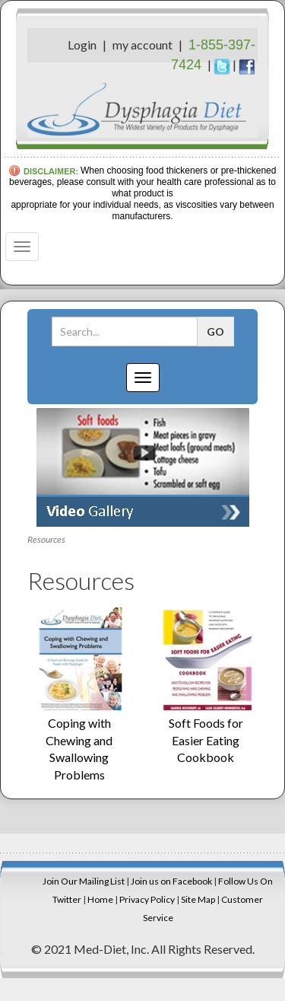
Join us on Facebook (171, 881)
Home (100, 899)
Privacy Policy (147, 899)
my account (142, 44)
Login (82, 44)
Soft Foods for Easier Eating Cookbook (206, 740)
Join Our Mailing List (84, 881)
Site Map (198, 899)
